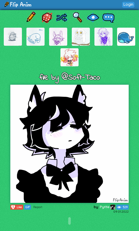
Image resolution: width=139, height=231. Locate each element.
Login (128, 4)
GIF (27, 207)
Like (16, 207)
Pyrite (107, 207)
